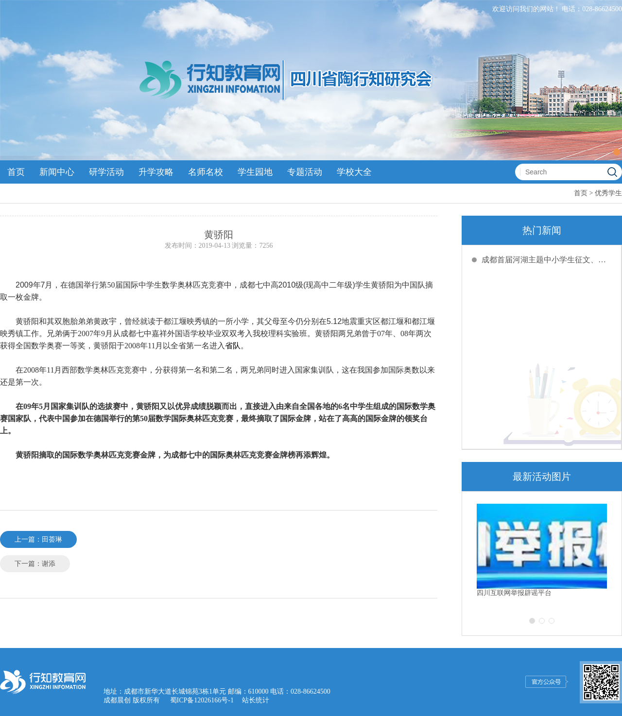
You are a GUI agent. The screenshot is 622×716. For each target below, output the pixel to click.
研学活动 (106, 172)
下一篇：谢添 (35, 563)
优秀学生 (608, 193)
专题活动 (304, 172)
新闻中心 (56, 172)
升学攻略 (155, 172)
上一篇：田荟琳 (38, 539)
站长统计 (255, 700)
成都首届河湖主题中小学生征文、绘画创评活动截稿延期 (547, 260)
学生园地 (255, 172)
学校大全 (354, 172)
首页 (16, 172)
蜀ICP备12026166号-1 (202, 700)
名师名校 (205, 172)
